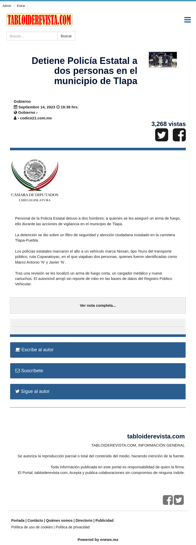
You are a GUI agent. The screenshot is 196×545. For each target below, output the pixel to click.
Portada (17, 520)
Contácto (35, 520)
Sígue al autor (32, 391)
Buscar (66, 36)
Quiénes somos (59, 520)
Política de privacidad (73, 527)
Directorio (84, 520)
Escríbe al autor (34, 349)
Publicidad (104, 520)
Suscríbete (29, 370)
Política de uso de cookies (32, 527)
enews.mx (109, 539)
